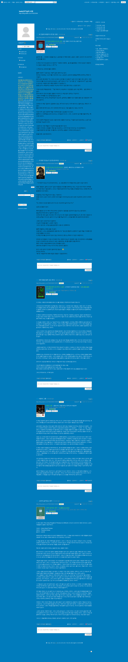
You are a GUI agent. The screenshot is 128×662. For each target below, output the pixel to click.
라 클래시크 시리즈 (64, 508)
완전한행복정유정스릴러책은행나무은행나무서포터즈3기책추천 (26, 139)
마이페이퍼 (21, 64)
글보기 (74, 21)
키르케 (21, 175)
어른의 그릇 (42, 398)
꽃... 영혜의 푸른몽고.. (102, 48)
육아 (21, 148)
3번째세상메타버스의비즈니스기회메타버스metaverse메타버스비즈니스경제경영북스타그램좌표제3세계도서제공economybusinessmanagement (26, 86)
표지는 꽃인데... (100, 50)
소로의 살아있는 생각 (45, 501)
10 (71, 29)
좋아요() (48, 140)
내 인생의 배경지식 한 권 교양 (48, 34)
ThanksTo (88, 140)
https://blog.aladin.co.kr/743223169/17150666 (47, 504)
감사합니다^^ (100, 57)
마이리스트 (23, 53)
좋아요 (69, 140)
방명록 (20, 73)
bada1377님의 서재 (26, 11)
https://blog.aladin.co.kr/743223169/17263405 (47, 163)
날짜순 (89, 25)
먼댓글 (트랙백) (99, 64)
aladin (25, 208)
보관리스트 (23, 51)
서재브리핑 (94, 2)
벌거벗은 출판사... (101, 52)
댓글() (90, 34)
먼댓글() (43, 140)
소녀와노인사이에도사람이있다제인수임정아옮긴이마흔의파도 (26, 125)
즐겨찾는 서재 (116, 2)
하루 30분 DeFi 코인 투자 (47, 280)
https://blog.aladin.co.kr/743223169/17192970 (47, 401)
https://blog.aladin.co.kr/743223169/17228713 (47, 283)
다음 (74, 29)
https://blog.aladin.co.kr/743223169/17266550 (47, 37)
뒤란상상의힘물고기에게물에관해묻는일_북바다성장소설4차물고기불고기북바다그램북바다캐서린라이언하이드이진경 (26, 107)
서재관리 (102, 2)
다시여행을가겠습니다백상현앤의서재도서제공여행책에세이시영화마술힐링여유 (25, 96)
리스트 (20, 49)
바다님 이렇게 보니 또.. (102, 54)
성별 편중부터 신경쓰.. (102, 59)
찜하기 (81, 140)
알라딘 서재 (7, 2)
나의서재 (87, 2)
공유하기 (74, 140)
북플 (13, 2)
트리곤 (25, 175)
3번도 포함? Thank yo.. (102, 56)
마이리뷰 (20, 57)
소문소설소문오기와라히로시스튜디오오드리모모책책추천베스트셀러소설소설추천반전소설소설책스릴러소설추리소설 (26, 130)
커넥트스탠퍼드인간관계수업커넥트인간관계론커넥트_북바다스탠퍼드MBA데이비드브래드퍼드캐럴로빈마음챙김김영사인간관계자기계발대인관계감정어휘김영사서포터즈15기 (26, 170)
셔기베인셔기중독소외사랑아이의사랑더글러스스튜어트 (26, 121)
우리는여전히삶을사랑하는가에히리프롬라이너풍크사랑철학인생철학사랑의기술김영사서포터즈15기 (26, 145)
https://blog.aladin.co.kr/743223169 (28, 13)
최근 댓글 (97, 45)
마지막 (80, 29)
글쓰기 (108, 2)
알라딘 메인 (19, 2)
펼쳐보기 (80, 25)
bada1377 (76, 37)
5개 (85, 25)
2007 (25, 191)
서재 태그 (20, 77)
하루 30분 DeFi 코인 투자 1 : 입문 (55, 287)
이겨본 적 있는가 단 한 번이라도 (49, 160)
